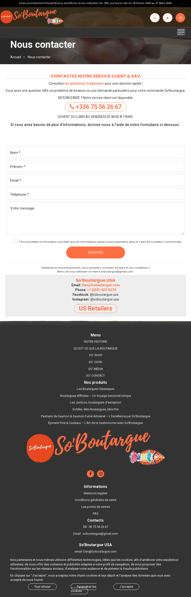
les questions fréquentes (84, 83)
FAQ (95, 513)
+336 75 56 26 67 (95, 106)
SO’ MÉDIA (95, 369)
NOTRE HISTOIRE (95, 341)
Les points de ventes (95, 507)
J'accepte (126, 586)
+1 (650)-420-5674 (101, 290)
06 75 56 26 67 (98, 527)
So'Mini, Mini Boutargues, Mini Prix (95, 409)
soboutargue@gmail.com (117, 271)
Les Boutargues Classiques (95, 389)
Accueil (15, 57)
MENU (182, 32)
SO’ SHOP (95, 355)
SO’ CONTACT (95, 375)
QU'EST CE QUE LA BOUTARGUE (95, 348)
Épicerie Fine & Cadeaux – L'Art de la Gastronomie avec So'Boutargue (95, 423)
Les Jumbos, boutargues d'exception (95, 402)
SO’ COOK (95, 362)
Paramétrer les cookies (83, 589)
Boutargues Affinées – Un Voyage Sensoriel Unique (95, 396)
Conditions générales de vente (95, 500)
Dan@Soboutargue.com (101, 285)
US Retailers (95, 308)
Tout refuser (42, 586)
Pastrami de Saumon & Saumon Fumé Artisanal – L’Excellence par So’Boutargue (95, 416)
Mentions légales (95, 493)
